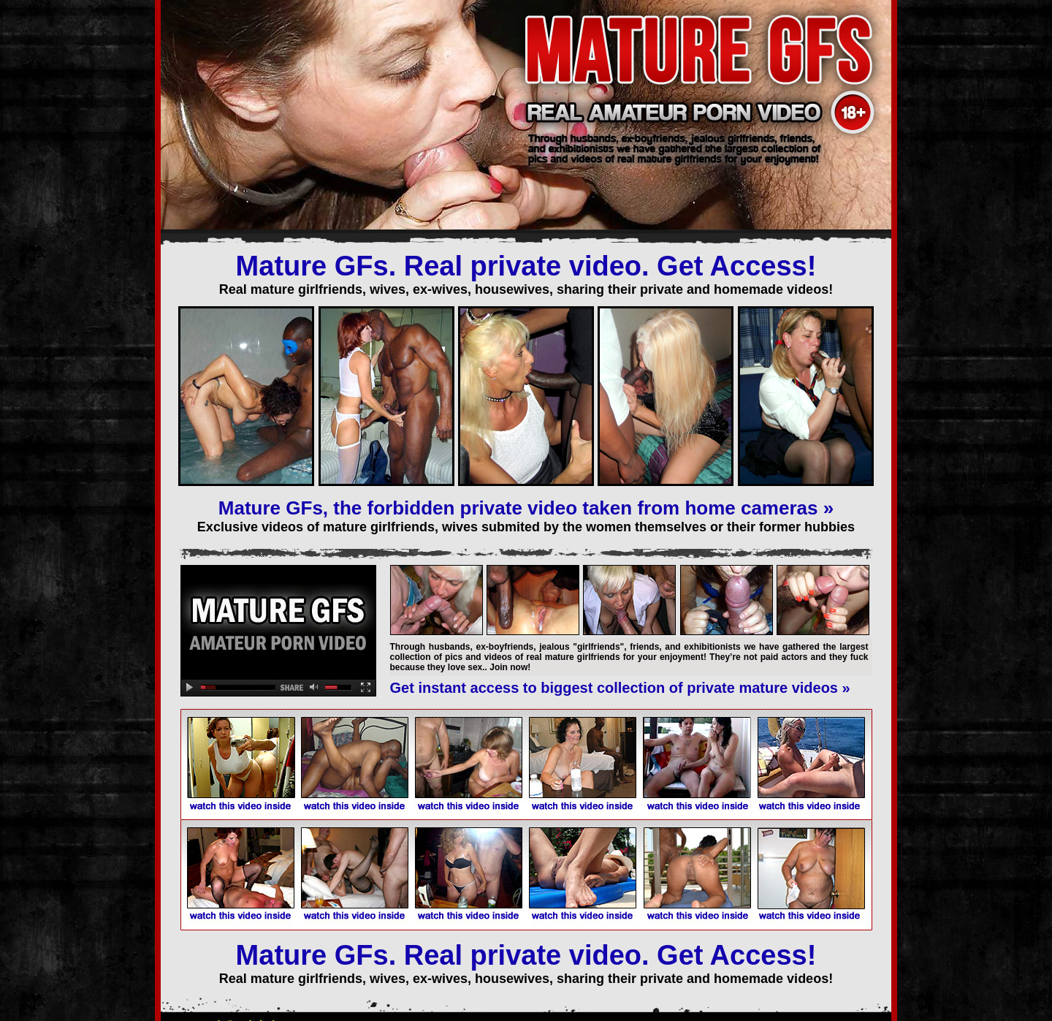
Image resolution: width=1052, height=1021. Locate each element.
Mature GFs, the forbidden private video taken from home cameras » (526, 508)
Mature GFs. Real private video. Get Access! (526, 266)
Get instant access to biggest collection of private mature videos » (620, 688)
